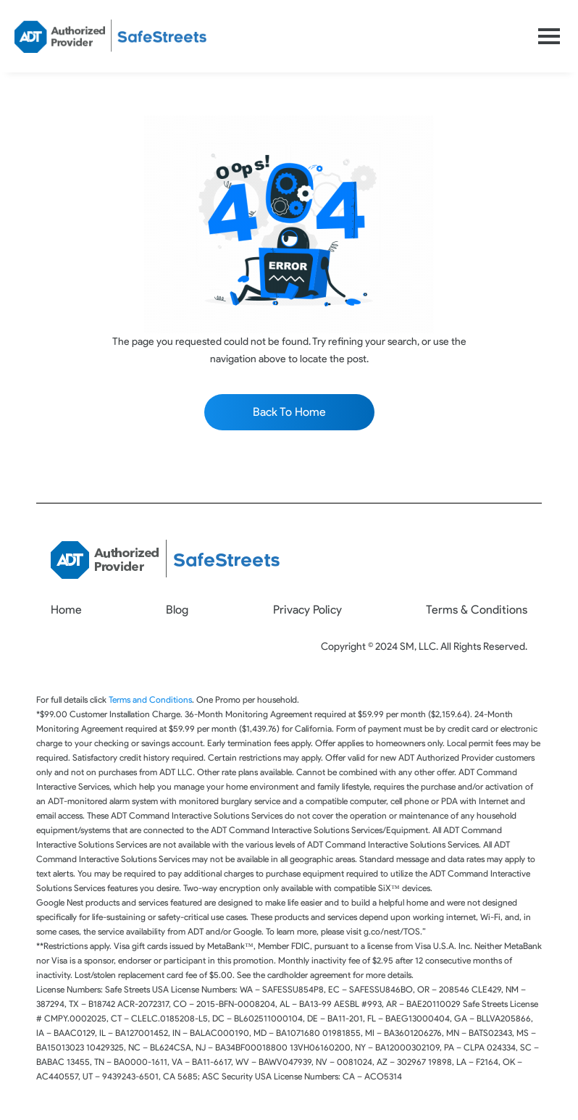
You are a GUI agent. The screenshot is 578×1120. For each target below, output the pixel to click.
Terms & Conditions (476, 610)
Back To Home (289, 412)
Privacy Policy (307, 610)
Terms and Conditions (150, 699)
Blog (177, 610)
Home (66, 610)
